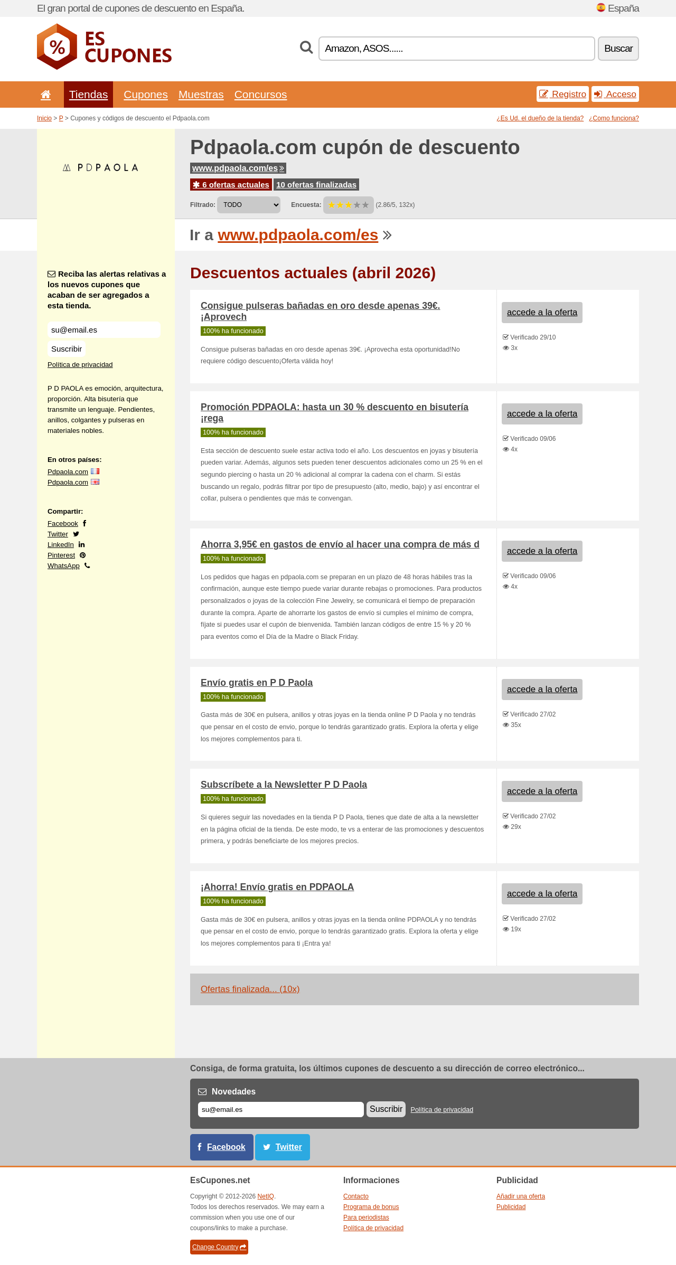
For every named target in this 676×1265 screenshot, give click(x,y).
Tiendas (88, 94)
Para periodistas (366, 1217)
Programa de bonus (371, 1207)
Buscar (618, 48)
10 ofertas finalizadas (316, 184)
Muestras (201, 94)
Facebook (63, 523)
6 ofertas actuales (231, 184)
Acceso (615, 94)
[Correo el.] (281, 1109)
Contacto (356, 1196)
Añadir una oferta (520, 1196)
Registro (563, 94)
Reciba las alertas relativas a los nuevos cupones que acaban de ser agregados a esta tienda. (107, 289)
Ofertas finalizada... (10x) (250, 989)
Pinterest (61, 555)
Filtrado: (202, 205)
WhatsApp (64, 566)
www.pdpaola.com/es (238, 168)
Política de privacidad (80, 365)
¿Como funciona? (614, 118)
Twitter (58, 534)
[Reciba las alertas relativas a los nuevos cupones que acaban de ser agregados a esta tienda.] (104, 330)
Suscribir (66, 348)
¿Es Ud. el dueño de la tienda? (540, 118)
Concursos (260, 94)
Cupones (146, 94)
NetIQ (266, 1196)
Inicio (44, 118)
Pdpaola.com (68, 472)
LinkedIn (61, 545)
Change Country (219, 1247)
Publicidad (510, 1207)
